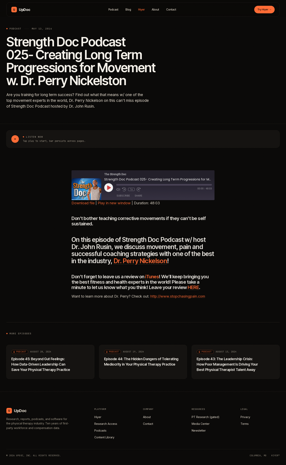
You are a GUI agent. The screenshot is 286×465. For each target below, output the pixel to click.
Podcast (113, 9)
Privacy (245, 417)
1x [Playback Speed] (131, 192)
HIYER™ (275, 455)
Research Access (105, 423)
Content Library (104, 437)
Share (138, 198)
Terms (245, 423)
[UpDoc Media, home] (20, 9)
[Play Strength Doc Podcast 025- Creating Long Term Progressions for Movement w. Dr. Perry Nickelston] (15, 139)
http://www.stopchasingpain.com (177, 299)
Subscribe (123, 198)
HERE (193, 290)
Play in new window (114, 206)
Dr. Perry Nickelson (140, 263)
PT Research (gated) (205, 417)
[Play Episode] (108, 190)
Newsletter (199, 430)
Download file (83, 206)
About (155, 9)
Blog (128, 9)
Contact (171, 9)
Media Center (201, 423)
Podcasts (100, 430)
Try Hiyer (264, 9)
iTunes (151, 279)
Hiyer (141, 9)
